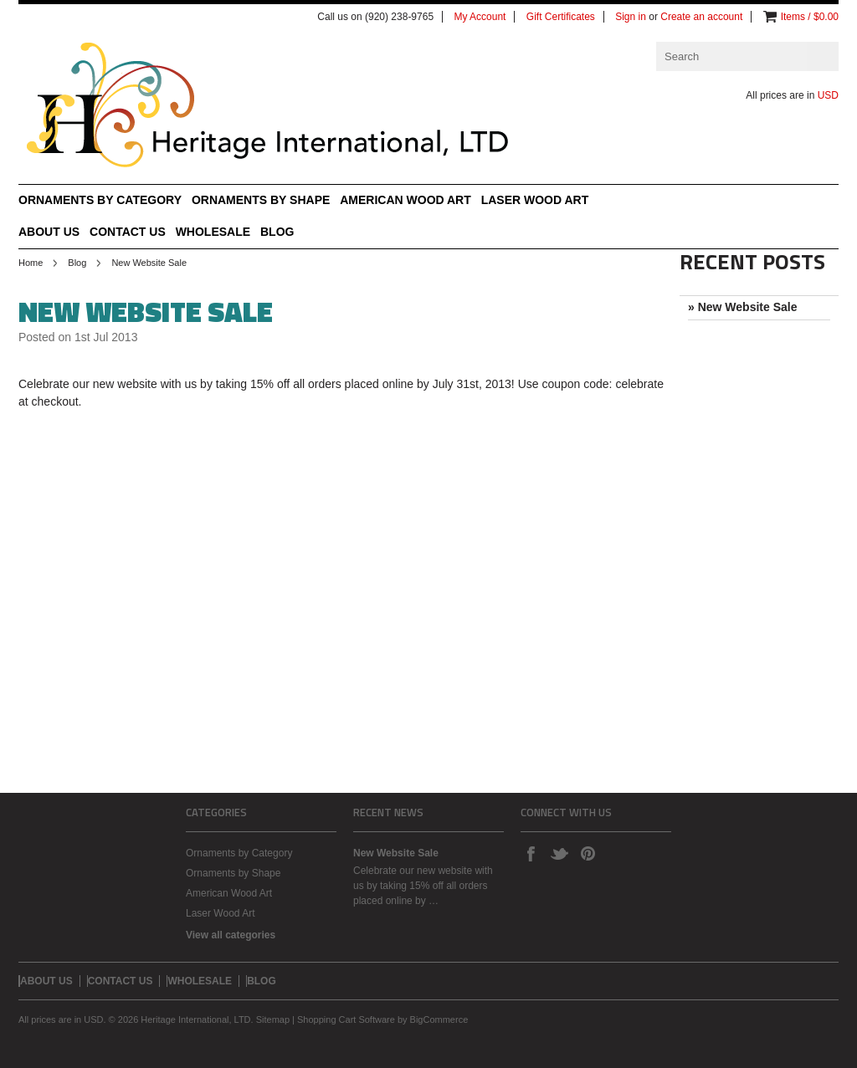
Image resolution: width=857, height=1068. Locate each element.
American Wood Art (405, 200)
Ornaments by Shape (261, 200)
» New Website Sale (742, 307)
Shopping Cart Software (346, 1019)
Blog (77, 263)
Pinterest (587, 853)
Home (30, 263)
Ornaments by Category (100, 200)
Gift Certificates (560, 17)
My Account (479, 17)
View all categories (230, 935)
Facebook (531, 853)
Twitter (559, 853)
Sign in (630, 17)
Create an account (701, 17)
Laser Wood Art (535, 200)
